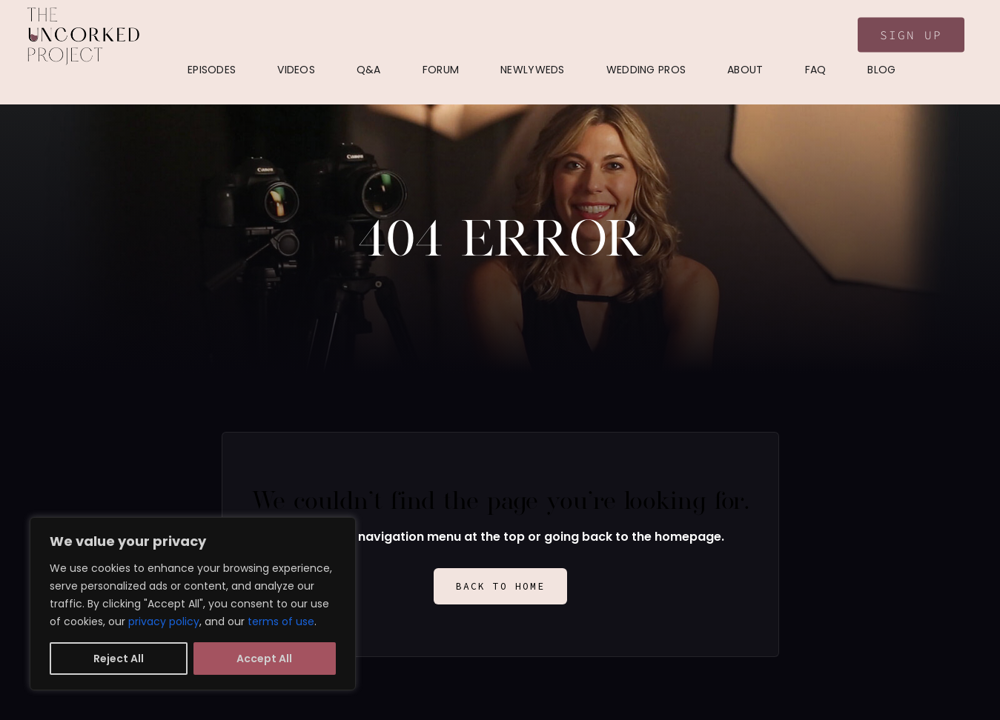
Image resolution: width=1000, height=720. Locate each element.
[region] (193, 603)
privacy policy (163, 621)
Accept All (264, 658)
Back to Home (500, 586)
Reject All (118, 658)
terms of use (281, 621)
